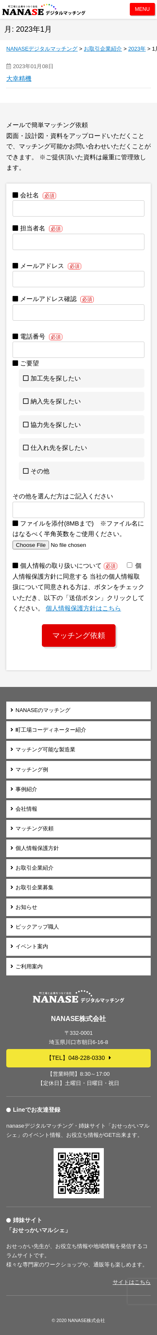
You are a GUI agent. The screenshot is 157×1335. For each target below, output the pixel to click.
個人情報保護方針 (37, 848)
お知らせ (26, 907)
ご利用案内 (29, 966)
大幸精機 (18, 78)
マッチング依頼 (34, 828)
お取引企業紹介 (34, 868)
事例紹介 (26, 789)
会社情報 (26, 809)
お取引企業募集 (34, 887)
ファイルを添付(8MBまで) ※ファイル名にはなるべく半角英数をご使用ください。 (78, 534)
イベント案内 (31, 946)
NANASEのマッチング (42, 710)
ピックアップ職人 (37, 927)
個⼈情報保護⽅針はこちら (83, 608)
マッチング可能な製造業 (45, 749)
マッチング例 (31, 769)
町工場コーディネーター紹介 (50, 730)
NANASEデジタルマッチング (44, 9)
